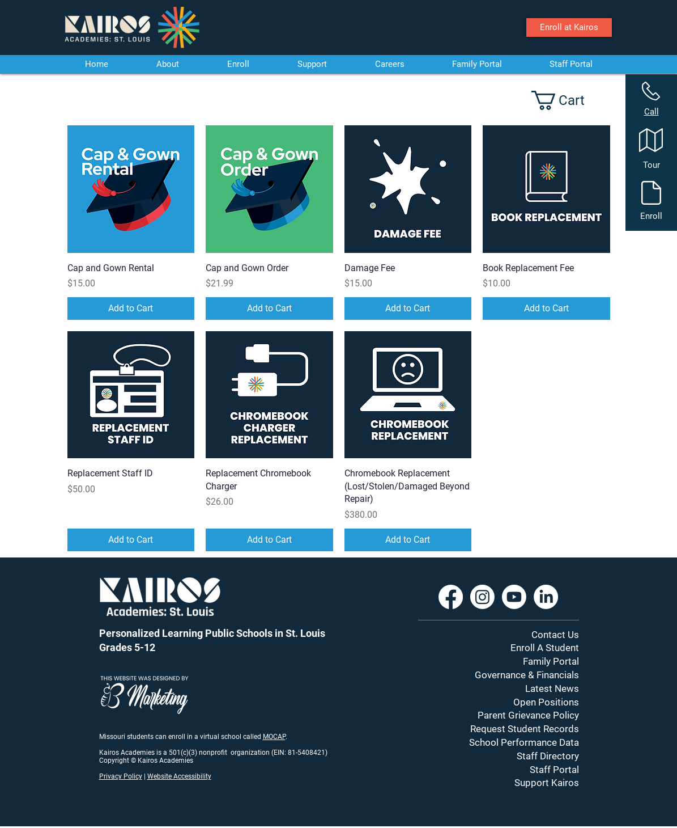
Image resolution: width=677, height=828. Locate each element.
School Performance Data (524, 742)
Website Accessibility (179, 776)
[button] (568, 100)
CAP (279, 737)
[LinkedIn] (546, 597)
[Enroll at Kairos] (569, 27)
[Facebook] (450, 597)
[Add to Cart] (131, 308)
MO (268, 737)
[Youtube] (514, 597)
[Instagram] (482, 597)
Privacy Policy (120, 776)
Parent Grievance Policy (528, 715)
